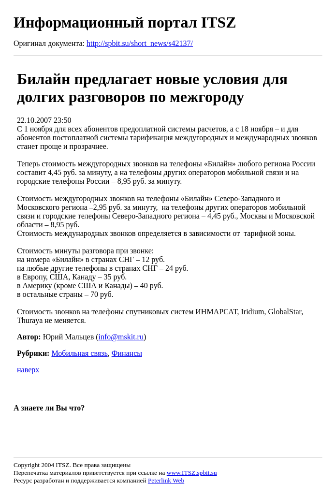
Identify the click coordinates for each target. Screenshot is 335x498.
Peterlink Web (166, 480)
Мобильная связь (79, 353)
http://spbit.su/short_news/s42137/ (140, 43)
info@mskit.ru (121, 337)
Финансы (127, 353)
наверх (28, 370)
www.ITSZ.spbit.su (192, 472)
